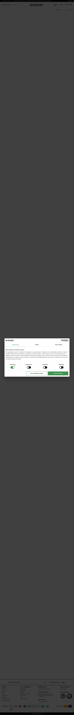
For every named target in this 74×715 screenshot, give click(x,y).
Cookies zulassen (58, 373)
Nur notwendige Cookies (36, 373)
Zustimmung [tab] (15, 344)
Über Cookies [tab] (58, 344)
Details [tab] (37, 344)
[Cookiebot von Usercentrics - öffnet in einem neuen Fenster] (62, 340)
